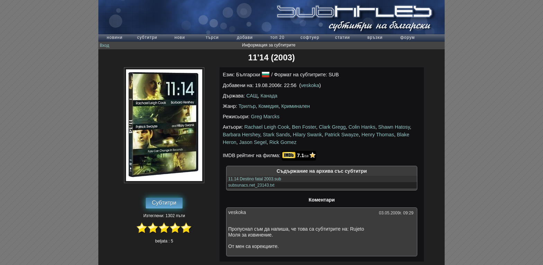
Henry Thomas (378, 134)
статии (342, 37)
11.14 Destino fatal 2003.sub (254, 179)
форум (407, 37)
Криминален (295, 106)
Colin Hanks (361, 127)
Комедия (268, 106)
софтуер (310, 37)
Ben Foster (304, 127)
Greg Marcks (265, 116)
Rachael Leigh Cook (267, 127)
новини (115, 37)
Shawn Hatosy (394, 127)
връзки (375, 37)
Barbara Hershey (241, 134)
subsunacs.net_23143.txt (251, 185)
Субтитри (164, 203)
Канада (268, 96)
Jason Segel (253, 142)
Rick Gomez (282, 142)
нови (180, 37)
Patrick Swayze (341, 134)
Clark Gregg (332, 127)
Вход (104, 45)
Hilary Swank (307, 134)
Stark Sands (276, 134)
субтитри (147, 37)
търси (212, 37)
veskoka (310, 85)
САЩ (252, 96)
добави (245, 37)
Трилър (247, 106)
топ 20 (277, 37)
